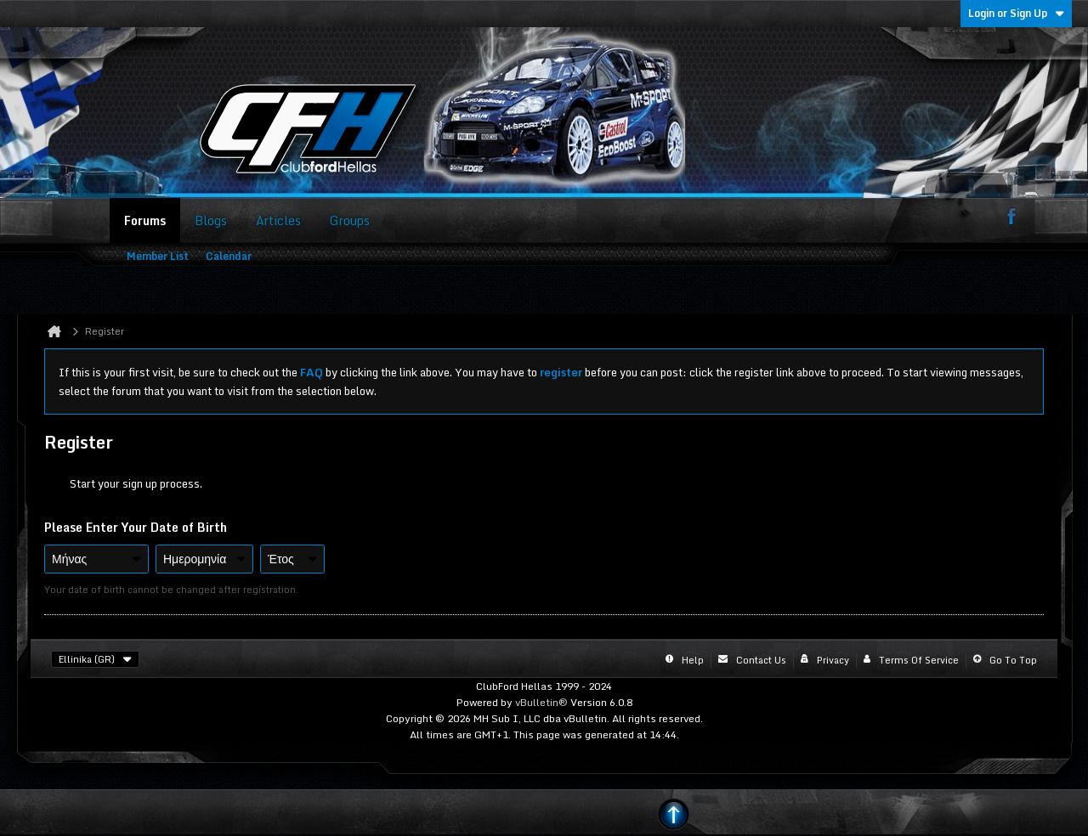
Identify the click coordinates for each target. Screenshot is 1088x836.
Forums (145, 220)
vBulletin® (541, 702)
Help (693, 660)
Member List (158, 256)
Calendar (229, 256)
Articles (278, 220)
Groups (350, 220)
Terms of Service (919, 660)
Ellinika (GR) (95, 659)
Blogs (211, 220)
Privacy (833, 660)
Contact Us (761, 660)
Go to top (1013, 660)
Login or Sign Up (1016, 13)
